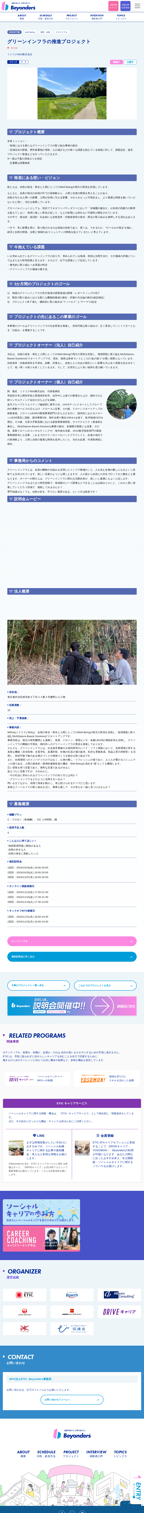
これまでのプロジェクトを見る (95, 985)
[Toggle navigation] (137, 6)
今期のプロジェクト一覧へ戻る (34, 985)
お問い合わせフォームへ (61, 1370)
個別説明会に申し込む (23, 957)
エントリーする (19, 941)
